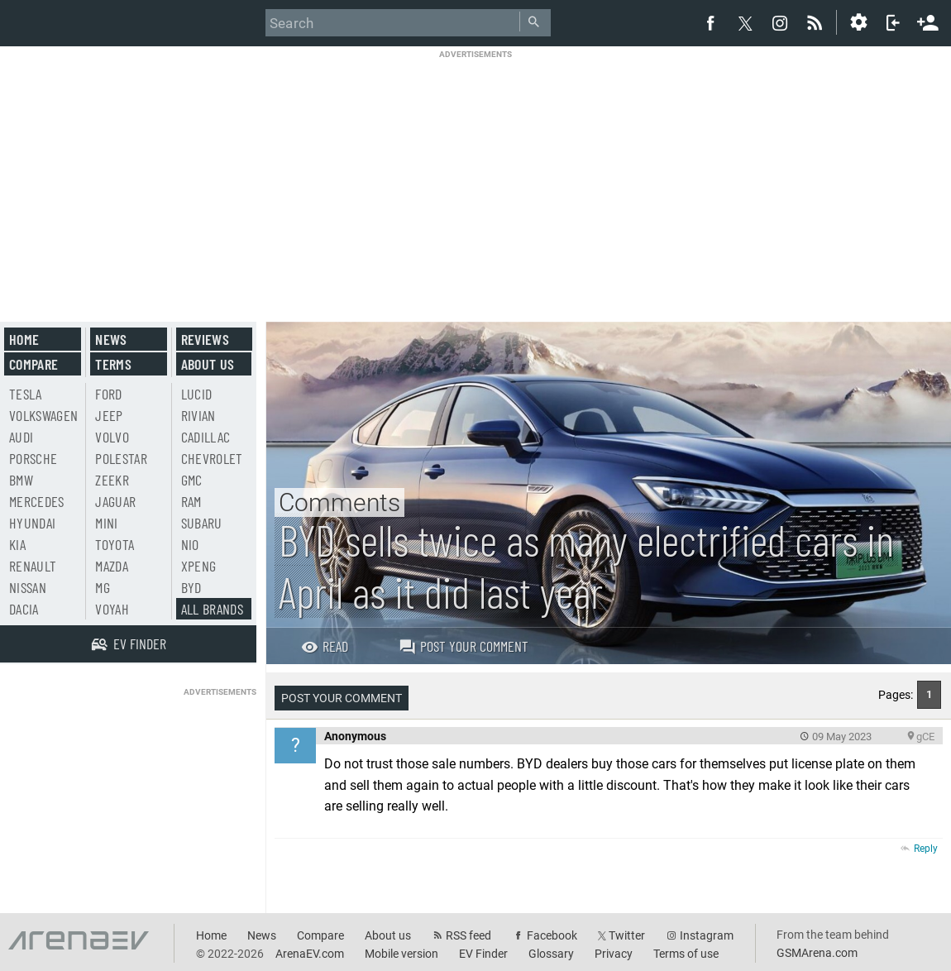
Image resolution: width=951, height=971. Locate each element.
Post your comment (463, 646)
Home (24, 339)
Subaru (201, 523)
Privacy (614, 953)
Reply (926, 848)
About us (208, 364)
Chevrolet (212, 458)
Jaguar (115, 501)
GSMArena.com (817, 952)
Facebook (552, 935)
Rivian (198, 415)
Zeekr (112, 480)
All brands (212, 609)
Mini (106, 523)
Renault (32, 566)
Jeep (108, 415)
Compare (33, 364)
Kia (17, 544)
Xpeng (199, 566)
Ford (108, 394)
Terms (113, 364)
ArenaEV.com (309, 953)
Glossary (551, 953)
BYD (191, 587)
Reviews (205, 339)
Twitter (627, 935)
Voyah (112, 609)
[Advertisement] (476, 175)
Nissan (27, 587)
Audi (21, 437)
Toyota (114, 544)
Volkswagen (44, 415)
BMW (21, 480)
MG (102, 587)
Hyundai (32, 523)
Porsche (33, 458)
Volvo (112, 437)
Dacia (24, 609)
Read (324, 646)
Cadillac (206, 437)
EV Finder (483, 953)
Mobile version (401, 953)
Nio (190, 544)
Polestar (121, 458)
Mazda (111, 566)
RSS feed (468, 935)
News (111, 339)
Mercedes (37, 501)
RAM (191, 501)
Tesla (25, 394)
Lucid (197, 394)
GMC (192, 480)
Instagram (707, 935)
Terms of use (686, 953)
